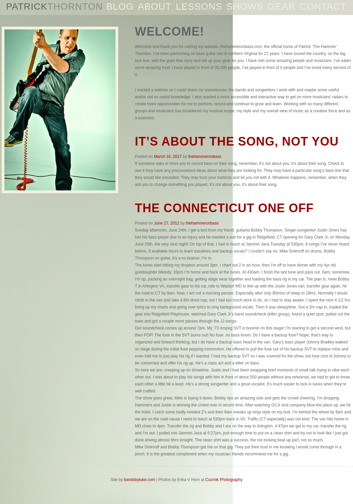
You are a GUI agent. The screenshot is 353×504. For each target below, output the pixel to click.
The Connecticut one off (224, 208)
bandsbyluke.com (139, 479)
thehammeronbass (204, 156)
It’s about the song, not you (237, 141)
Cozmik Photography (223, 479)
